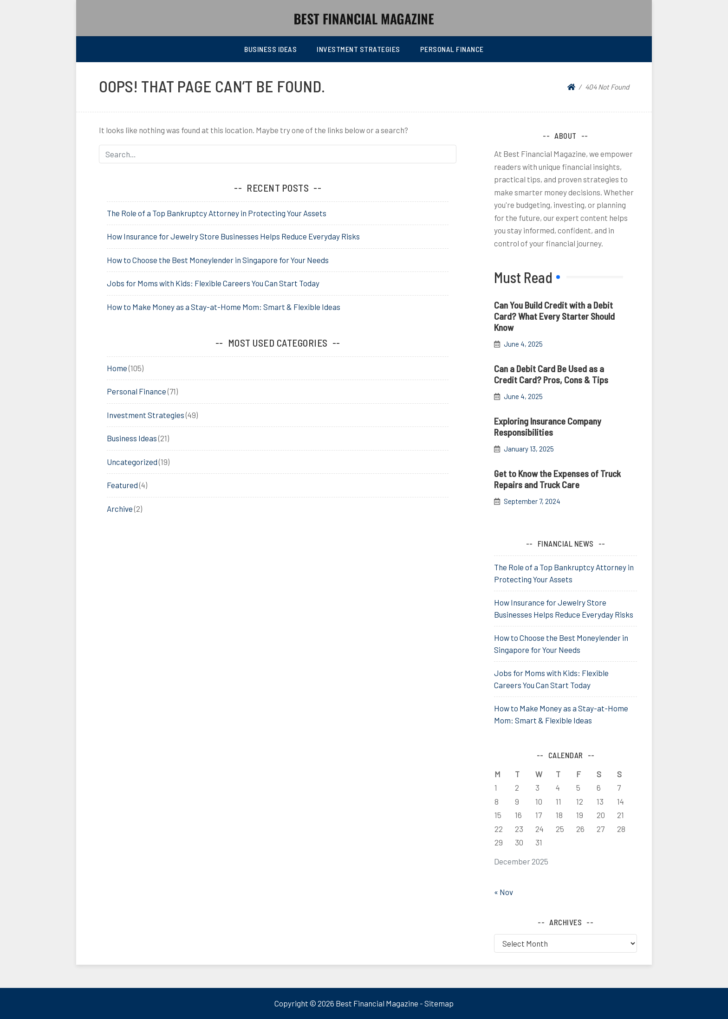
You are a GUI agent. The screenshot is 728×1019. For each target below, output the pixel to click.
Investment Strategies (358, 49)
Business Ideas (270, 49)
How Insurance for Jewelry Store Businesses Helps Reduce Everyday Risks (233, 236)
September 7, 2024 (532, 501)
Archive (120, 508)
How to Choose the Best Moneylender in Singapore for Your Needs (218, 259)
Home (117, 368)
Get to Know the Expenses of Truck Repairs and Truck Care (557, 479)
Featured (122, 485)
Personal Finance (452, 49)
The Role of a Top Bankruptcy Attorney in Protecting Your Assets (216, 213)
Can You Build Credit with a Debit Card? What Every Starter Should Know (554, 316)
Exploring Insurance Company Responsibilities (547, 426)
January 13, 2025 (529, 448)
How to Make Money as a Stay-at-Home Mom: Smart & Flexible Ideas (223, 306)
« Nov (503, 891)
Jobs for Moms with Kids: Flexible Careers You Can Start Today (213, 283)
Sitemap (439, 1003)
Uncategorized (132, 461)
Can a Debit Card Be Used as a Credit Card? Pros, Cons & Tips (551, 374)
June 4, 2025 (523, 344)
